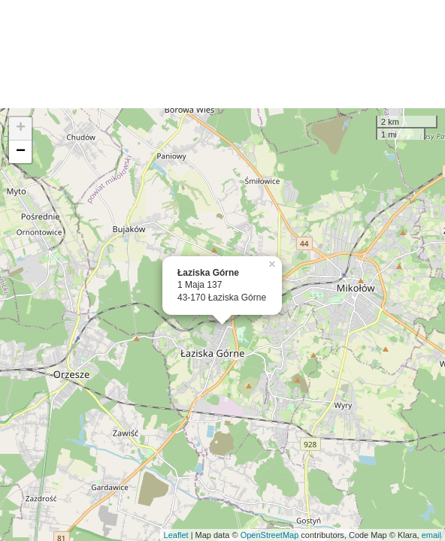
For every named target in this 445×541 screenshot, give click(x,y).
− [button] (21, 152)
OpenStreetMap (270, 534)
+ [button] (21, 128)
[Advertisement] (222, 54)
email (431, 534)
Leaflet (176, 534)
